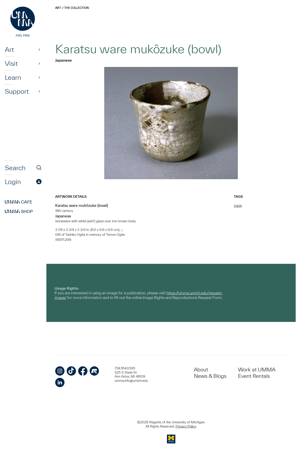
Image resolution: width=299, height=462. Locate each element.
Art (9, 49)
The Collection (76, 8)
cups (238, 205)
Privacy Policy (186, 426)
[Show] (39, 49)
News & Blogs (210, 376)
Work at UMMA (256, 370)
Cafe (18, 202)
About (201, 370)
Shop (19, 211)
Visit (11, 63)
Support (17, 91)
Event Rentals (254, 376)
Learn (13, 77)
